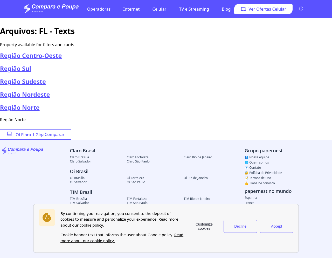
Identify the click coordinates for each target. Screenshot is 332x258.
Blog (226, 9)
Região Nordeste (25, 94)
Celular (159, 9)
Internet (131, 9)
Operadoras (98, 9)
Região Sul (15, 68)
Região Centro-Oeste (31, 55)
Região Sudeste (23, 81)
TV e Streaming (194, 9)
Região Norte (20, 107)
